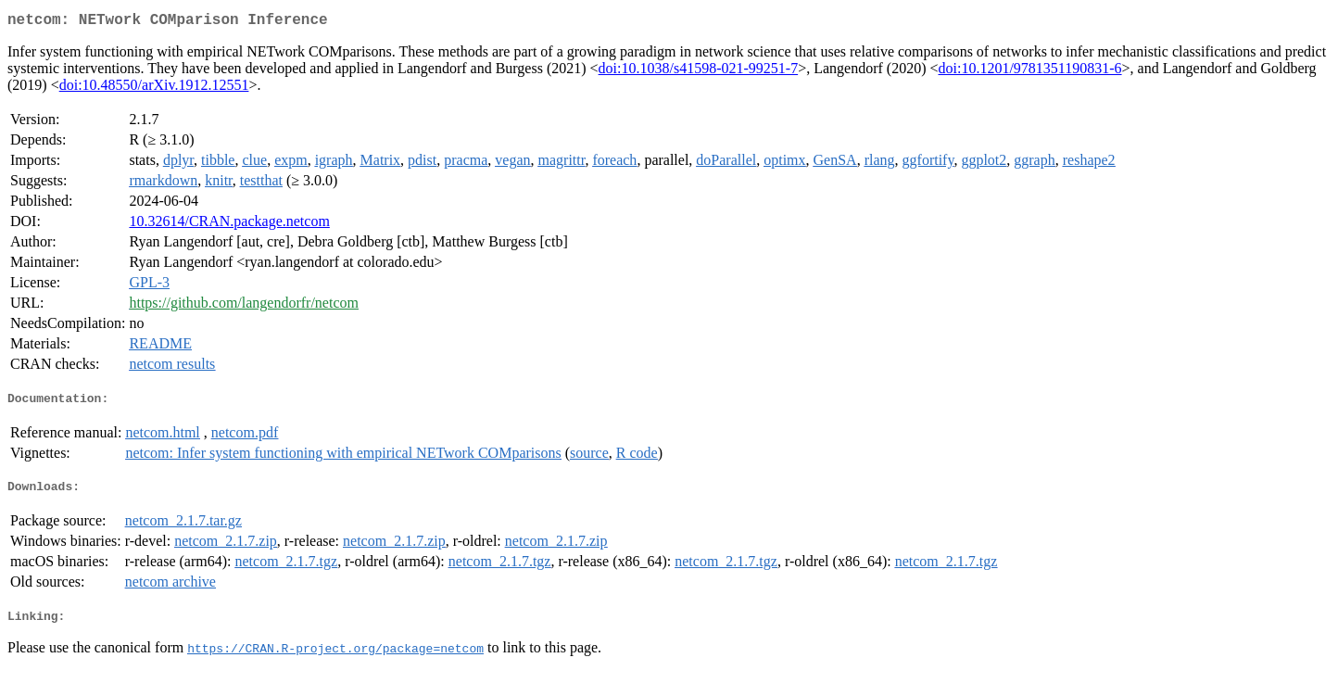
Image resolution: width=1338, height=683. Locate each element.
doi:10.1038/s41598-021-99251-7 (699, 72)
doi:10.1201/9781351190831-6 (1029, 72)
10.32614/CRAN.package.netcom (229, 225)
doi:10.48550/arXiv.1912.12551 (154, 88)
